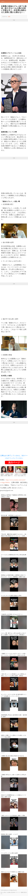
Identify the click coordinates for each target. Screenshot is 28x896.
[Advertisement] (14, 36)
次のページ (14, 462)
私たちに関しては (4, 892)
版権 (22, 892)
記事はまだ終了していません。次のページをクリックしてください (14, 457)
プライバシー (18, 892)
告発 (9, 16)
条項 (14, 892)
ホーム (3, 1)
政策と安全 (10, 892)
